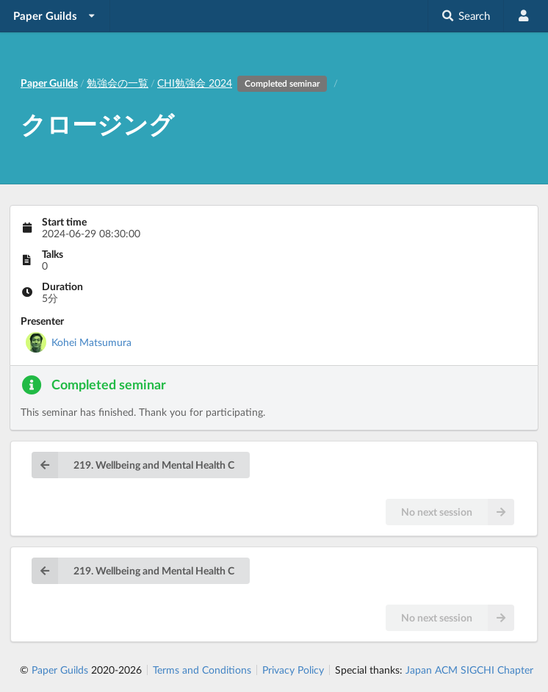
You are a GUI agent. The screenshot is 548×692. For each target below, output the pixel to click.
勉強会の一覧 (117, 82)
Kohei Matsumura (91, 342)
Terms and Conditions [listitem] (202, 670)
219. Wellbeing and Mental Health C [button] (133, 465)
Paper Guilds (60, 669)
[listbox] (55, 16)
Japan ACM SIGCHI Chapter (469, 669)
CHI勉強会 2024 (244, 82)
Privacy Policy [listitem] (293, 670)
